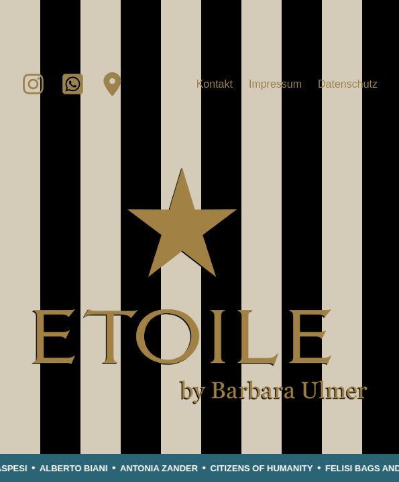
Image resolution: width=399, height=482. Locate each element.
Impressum (275, 84)
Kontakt (214, 84)
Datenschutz (348, 84)
